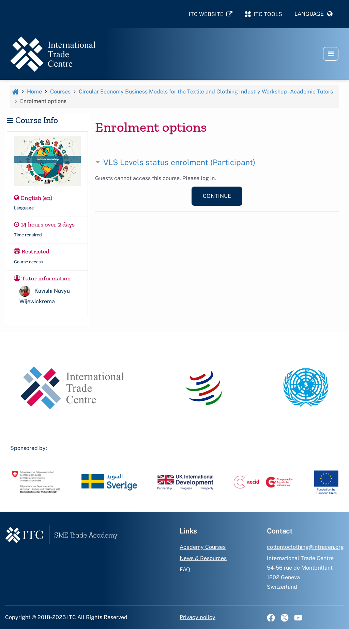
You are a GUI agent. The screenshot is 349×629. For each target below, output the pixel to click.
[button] (313, 14)
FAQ (185, 569)
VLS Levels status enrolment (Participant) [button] (179, 162)
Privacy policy (197, 617)
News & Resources (203, 558)
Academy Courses (203, 547)
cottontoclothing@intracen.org (305, 547)
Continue (217, 196)
